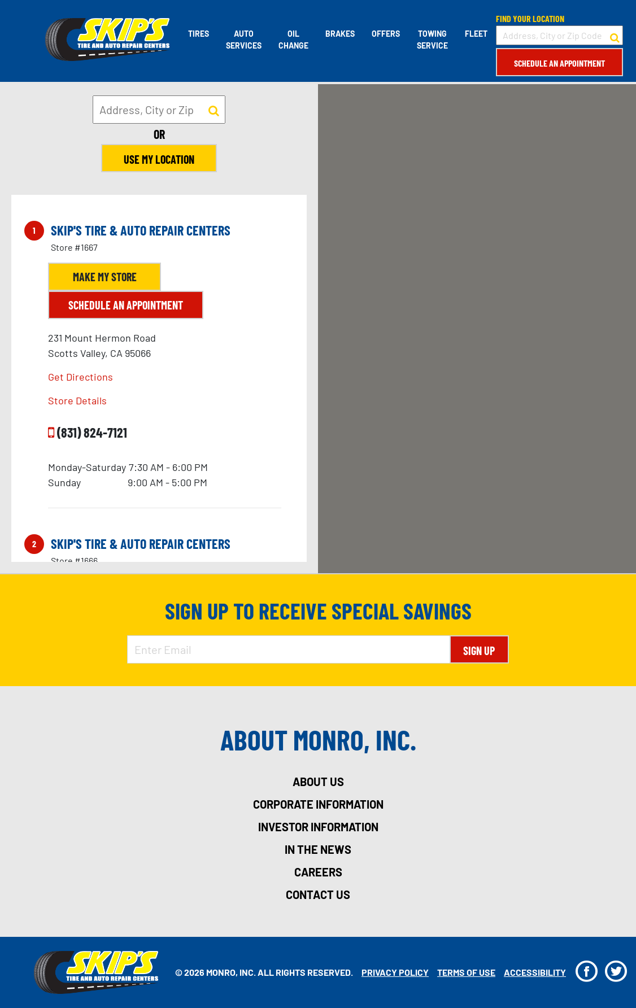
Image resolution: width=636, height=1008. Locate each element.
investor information (318, 827)
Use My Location (159, 159)
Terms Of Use (466, 972)
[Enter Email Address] (288, 649)
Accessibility (535, 972)
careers (318, 872)
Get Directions (80, 376)
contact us (318, 894)
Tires (198, 33)
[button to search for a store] (615, 35)
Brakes (340, 33)
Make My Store (105, 276)
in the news (318, 849)
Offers (386, 33)
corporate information (318, 804)
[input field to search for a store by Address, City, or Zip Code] (559, 35)
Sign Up (479, 650)
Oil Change (293, 39)
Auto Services (244, 39)
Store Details (77, 400)
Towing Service (432, 39)
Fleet (476, 33)
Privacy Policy (395, 972)
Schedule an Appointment (559, 63)
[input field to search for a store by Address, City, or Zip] (159, 109)
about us (318, 781)
